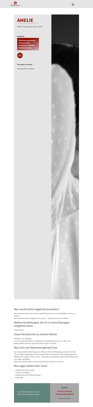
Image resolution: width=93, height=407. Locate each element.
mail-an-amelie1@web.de (64, 396)
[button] (73, 4)
